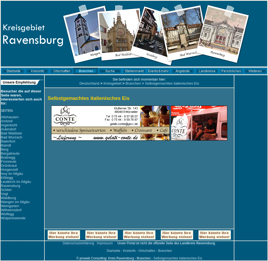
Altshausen (10, 117)
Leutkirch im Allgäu (16, 182)
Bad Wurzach (11, 137)
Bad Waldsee (11, 133)
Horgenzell (9, 170)
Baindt (6, 145)
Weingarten (10, 206)
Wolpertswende (13, 218)
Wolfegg (7, 214)
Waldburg (8, 198)
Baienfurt (8, 141)
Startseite (113, 251)
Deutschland (89, 83)
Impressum (105, 243)
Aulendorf (8, 129)
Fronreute (8, 161)
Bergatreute (10, 153)
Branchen (133, 83)
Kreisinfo (129, 251)
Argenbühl (9, 125)
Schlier (6, 190)
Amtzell (7, 121)
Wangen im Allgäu (15, 202)
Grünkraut (9, 165)
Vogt (4, 194)
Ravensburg (10, 186)
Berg (4, 149)
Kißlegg (7, 178)
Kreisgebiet (112, 83)
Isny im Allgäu (12, 174)
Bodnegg (8, 157)
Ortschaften (146, 251)
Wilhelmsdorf (11, 210)
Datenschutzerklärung (78, 243)
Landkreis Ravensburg (197, 243)
